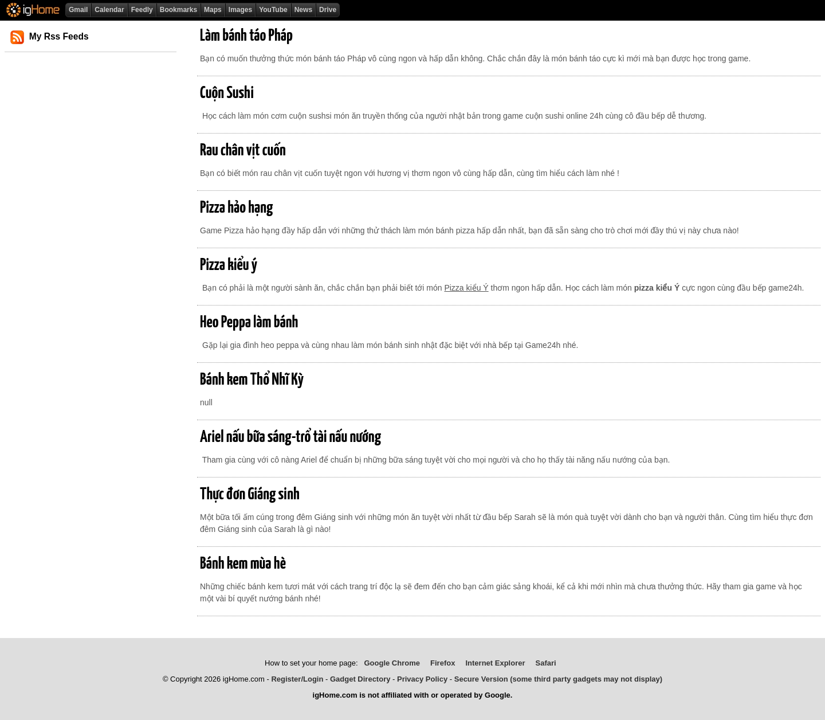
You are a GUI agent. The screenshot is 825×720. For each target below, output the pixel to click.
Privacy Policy (422, 679)
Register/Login (297, 679)
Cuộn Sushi (227, 93)
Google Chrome (392, 663)
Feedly (142, 10)
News (303, 10)
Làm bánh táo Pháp (246, 36)
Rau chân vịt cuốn (243, 151)
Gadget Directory (360, 679)
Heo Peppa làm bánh (249, 323)
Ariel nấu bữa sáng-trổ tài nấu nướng (290, 437)
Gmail (78, 10)
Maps (213, 10)
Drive (327, 10)
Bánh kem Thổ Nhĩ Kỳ (252, 380)
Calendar (109, 10)
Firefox (442, 663)
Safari (546, 663)
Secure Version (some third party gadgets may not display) (558, 679)
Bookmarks (178, 10)
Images (240, 10)
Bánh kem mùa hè (243, 564)
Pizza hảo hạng (236, 208)
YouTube (273, 10)
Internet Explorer (495, 663)
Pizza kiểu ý (228, 265)
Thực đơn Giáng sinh (250, 495)
